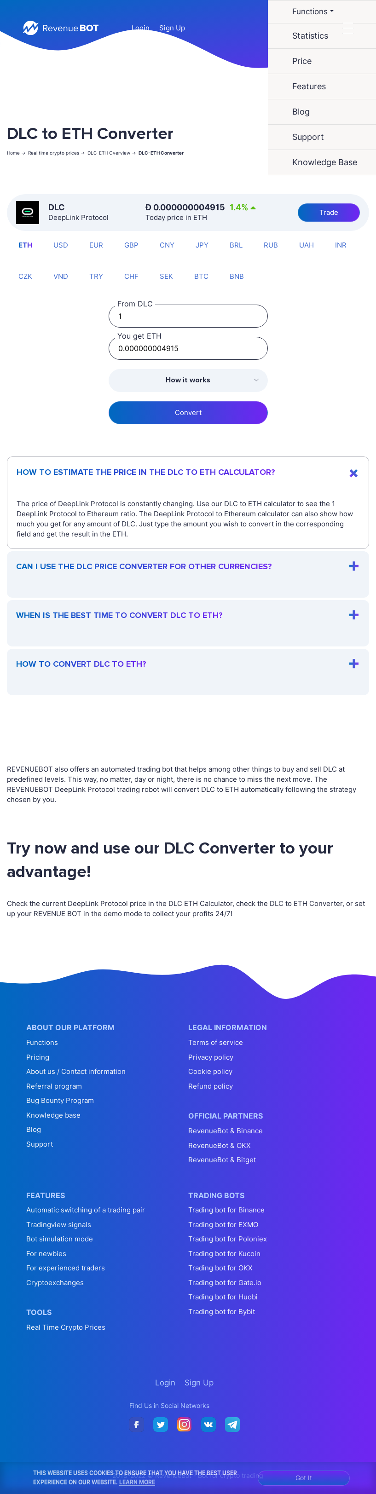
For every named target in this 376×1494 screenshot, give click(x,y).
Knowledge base (53, 1115)
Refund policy (210, 1086)
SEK (166, 276)
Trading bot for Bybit (221, 1311)
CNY (167, 245)
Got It (303, 1478)
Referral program (54, 1086)
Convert (188, 412)
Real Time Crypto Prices (65, 1327)
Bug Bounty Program (60, 1100)
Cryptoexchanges (55, 1282)
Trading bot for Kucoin (224, 1253)
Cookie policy (210, 1071)
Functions (42, 1042)
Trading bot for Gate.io (224, 1282)
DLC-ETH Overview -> (111, 153)
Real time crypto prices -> (56, 153)
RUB (271, 245)
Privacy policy (210, 1057)
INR (341, 245)
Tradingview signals (58, 1224)
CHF (131, 276)
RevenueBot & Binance (225, 1130)
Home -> (16, 153)
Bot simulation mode (59, 1238)
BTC (201, 276)
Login (141, 27)
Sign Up (172, 27)
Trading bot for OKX (220, 1267)
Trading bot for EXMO (223, 1224)
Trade (328, 212)
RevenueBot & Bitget (222, 1159)
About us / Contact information (76, 1071)
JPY (202, 245)
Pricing (37, 1057)
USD (60, 245)
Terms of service (215, 1042)
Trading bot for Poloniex (227, 1238)
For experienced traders (65, 1267)
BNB (237, 276)
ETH (25, 245)
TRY (96, 276)
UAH (306, 245)
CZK (25, 276)
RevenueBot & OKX (219, 1145)
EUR (96, 245)
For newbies (46, 1253)
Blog (33, 1129)
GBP (131, 245)
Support (39, 1144)
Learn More (137, 1482)
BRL (236, 245)
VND (60, 276)
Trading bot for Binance (226, 1210)
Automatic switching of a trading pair (85, 1210)
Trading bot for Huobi (223, 1296)
